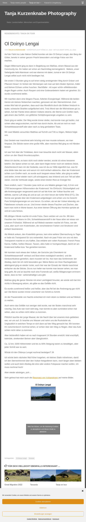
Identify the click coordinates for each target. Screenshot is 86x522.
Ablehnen (42, 508)
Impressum (55, 519)
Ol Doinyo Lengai (21, 458)
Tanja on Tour (28, 33)
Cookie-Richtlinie (32, 519)
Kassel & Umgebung (52, 3)
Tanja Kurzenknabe (16, 50)
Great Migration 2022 (14, 485)
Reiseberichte (12, 33)
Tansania (31, 458)
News (5, 3)
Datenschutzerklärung (44, 519)
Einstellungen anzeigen (43, 514)
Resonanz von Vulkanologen (46, 378)
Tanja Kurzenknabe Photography (40, 13)
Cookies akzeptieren (43, 502)
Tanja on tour (34, 3)
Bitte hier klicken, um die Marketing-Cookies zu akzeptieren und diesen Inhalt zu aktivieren (43, 429)
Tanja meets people (18, 3)
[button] (82, 491)
